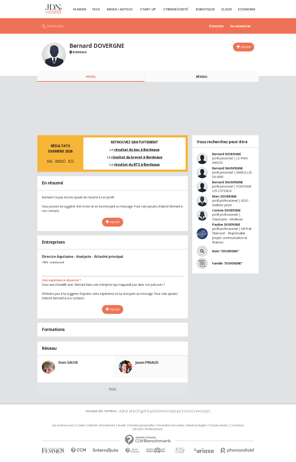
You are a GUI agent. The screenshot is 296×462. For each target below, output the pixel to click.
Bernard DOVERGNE (226, 154)
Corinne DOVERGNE (226, 210)
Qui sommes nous (62, 425)
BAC (50, 161)
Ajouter (246, 47)
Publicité (92, 425)
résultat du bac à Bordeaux (137, 149)
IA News (79, 9)
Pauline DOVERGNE (226, 224)
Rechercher (55, 26)
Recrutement (107, 425)
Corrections (237, 425)
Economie (246, 9)
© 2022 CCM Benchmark (148, 429)
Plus (112, 389)
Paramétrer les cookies (171, 425)
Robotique (205, 9)
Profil (91, 76)
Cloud (226, 9)
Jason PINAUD (146, 362)
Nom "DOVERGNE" (225, 251)
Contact (80, 425)
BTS (71, 161)
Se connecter (240, 26)
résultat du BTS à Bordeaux (137, 164)
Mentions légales (196, 425)
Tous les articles (218, 425)
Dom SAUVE (68, 362)
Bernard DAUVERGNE (227, 168)
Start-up (148, 9)
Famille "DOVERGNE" (227, 263)
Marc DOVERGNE (224, 196)
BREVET (60, 161)
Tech (96, 9)
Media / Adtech (120, 9)
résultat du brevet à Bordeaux (136, 157)
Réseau (201, 76)
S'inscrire (216, 26)
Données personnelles (142, 425)
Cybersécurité (175, 9)
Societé (121, 425)
